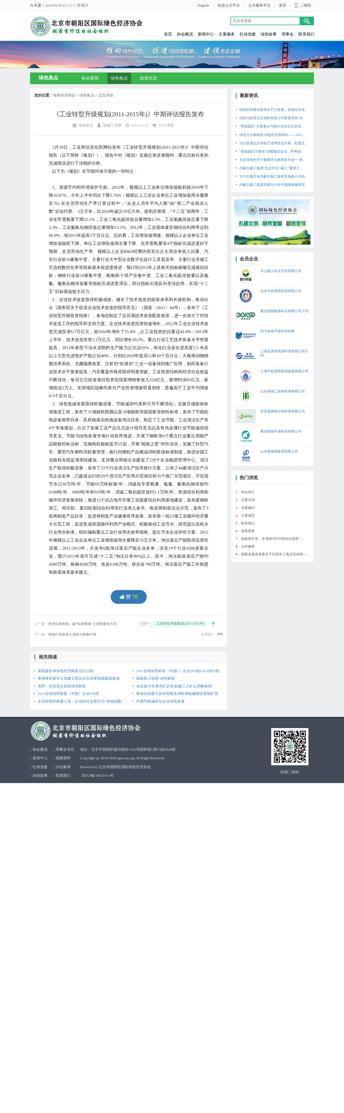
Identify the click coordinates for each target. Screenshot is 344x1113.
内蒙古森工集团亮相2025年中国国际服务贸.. (272, 185)
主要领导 (248, 516)
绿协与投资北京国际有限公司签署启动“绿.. (271, 118)
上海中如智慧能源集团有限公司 (284, 371)
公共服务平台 (259, 5)
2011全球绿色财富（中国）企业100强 (68, 693)
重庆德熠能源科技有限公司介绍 (284, 311)
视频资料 (63, 758)
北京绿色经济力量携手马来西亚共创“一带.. (271, 160)
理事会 (288, 34)
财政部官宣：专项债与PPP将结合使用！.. (272, 539)
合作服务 (248, 546)
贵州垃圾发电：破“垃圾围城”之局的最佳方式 (82, 624)
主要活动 (248, 500)
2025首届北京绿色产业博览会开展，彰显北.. (272, 143)
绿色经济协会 (64, 95)
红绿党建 (248, 34)
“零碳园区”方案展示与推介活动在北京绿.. (271, 126)
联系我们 (306, 34)
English (203, 5)
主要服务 (227, 34)
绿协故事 (269, 34)
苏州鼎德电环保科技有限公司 (282, 411)
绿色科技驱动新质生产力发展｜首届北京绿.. (272, 110)
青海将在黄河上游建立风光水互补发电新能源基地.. (80, 678)
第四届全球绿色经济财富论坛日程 (65, 671)
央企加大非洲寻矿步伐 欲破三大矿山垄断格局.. (175, 686)
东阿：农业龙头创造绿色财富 (62, 686)
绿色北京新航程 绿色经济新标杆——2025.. (271, 135)
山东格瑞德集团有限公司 (279, 451)
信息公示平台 (229, 5)
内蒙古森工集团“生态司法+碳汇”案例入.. (270, 168)
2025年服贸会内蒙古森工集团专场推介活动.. (272, 176)
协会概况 (185, 34)
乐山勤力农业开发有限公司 (281, 271)
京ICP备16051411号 (98, 775)
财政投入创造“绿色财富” (156, 678)
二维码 (305, 5)
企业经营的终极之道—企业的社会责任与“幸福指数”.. (81, 701)
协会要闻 (90, 78)
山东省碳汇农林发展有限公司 (282, 391)
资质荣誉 (248, 531)
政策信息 (148, 78)
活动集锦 (63, 767)
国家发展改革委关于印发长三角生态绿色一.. (274, 554)
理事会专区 (65, 749)
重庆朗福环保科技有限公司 (281, 431)
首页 (282, 5)
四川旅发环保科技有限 (277, 331)
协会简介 (248, 492)
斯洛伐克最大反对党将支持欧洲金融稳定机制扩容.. (178, 693)
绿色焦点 (119, 78)
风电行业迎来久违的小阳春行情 (72, 634)
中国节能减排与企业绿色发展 (160, 701)
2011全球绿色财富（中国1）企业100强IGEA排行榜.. (178, 671)
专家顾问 (248, 508)
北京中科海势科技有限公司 (281, 291)
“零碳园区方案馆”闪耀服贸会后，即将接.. (271, 152)
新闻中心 (206, 34)
